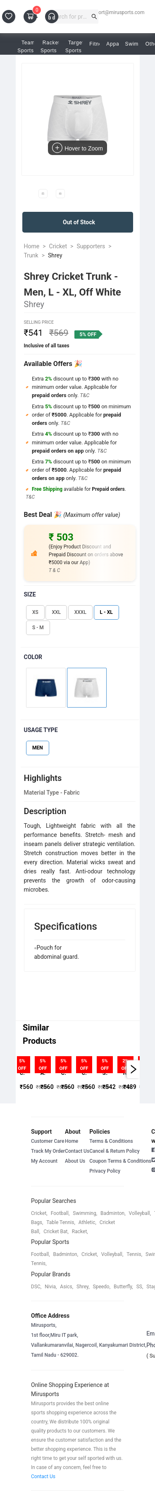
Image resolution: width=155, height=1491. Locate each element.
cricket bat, (56, 1231)
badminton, (113, 1213)
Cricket (58, 246)
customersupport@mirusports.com (105, 12)
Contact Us (77, 1151)
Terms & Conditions (111, 1141)
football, (60, 1213)
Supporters (90, 246)
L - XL (106, 612)
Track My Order (48, 1151)
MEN (37, 748)
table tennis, (60, 1222)
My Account (44, 1161)
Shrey (55, 255)
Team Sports (28, 46)
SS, (139, 1287)
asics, (66, 1287)
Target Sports (76, 46)
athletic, (87, 1222)
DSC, (36, 1287)
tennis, (134, 1254)
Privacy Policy (104, 1171)
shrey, (82, 1287)
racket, (80, 1231)
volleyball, (140, 1213)
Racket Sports (51, 46)
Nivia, (51, 1287)
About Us (75, 1161)
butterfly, (123, 1287)
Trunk (31, 255)
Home (32, 246)
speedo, (102, 1287)
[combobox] (69, 16)
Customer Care (47, 1141)
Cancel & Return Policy (114, 1151)
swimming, (85, 1213)
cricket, (39, 1213)
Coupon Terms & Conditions (120, 1161)
